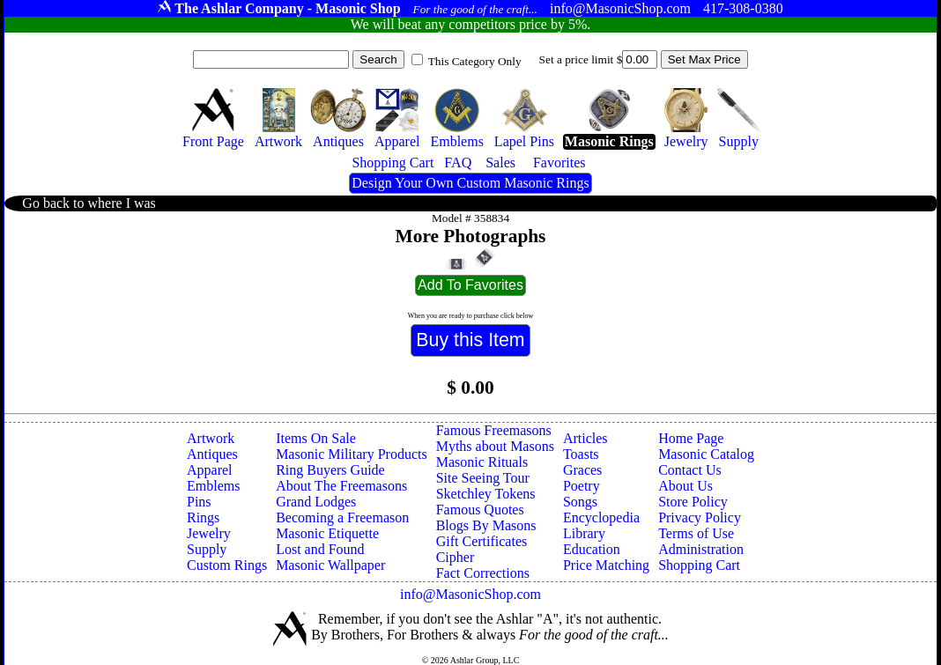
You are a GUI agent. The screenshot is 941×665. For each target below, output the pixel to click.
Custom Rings (227, 565)
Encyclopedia (601, 517)
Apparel (210, 469)
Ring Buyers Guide (330, 469)
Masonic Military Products (351, 454)
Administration (701, 549)
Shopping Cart (699, 565)
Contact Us (690, 469)
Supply (206, 549)
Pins (199, 501)
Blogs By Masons (486, 525)
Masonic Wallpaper (330, 565)
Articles (585, 438)
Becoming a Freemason (342, 517)
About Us (685, 485)
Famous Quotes (480, 509)
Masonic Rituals (482, 461)
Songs (580, 501)
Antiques (212, 454)
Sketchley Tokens (486, 493)
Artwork (210, 438)
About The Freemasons (341, 485)
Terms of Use (696, 533)
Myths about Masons (495, 446)
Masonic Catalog (706, 454)
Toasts (581, 454)
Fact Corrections (483, 572)
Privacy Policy (699, 517)
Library (584, 533)
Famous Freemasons (494, 430)
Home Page (690, 438)
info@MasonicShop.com (470, 594)
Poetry (581, 485)
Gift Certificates (482, 541)
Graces (582, 469)
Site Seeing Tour (483, 477)
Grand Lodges (316, 501)
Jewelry (209, 533)
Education (591, 549)
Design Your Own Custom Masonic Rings (470, 182)
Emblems (213, 485)
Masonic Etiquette (327, 533)
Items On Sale (316, 438)
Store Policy (693, 501)
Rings (203, 517)
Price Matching (606, 565)
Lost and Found (320, 549)
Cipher (455, 557)
